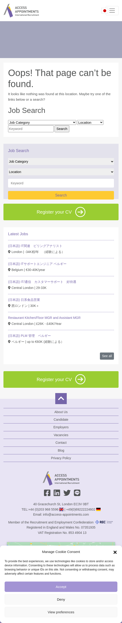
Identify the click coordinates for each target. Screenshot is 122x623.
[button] (115, 552)
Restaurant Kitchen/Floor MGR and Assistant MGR (44, 318)
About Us (61, 412)
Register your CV (61, 212)
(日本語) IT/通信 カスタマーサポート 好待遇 (42, 282)
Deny (61, 599)
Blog (61, 450)
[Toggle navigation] (112, 10)
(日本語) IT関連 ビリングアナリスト (35, 246)
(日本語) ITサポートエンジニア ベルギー (37, 264)
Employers (61, 427)
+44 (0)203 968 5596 (43, 509)
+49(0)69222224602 (80, 509)
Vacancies (61, 435)
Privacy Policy (61, 458)
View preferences (61, 612)
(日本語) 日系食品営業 (24, 300)
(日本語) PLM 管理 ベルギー (29, 336)
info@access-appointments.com (66, 514)
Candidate (61, 419)
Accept (61, 587)
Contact (61, 442)
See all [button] (107, 356)
